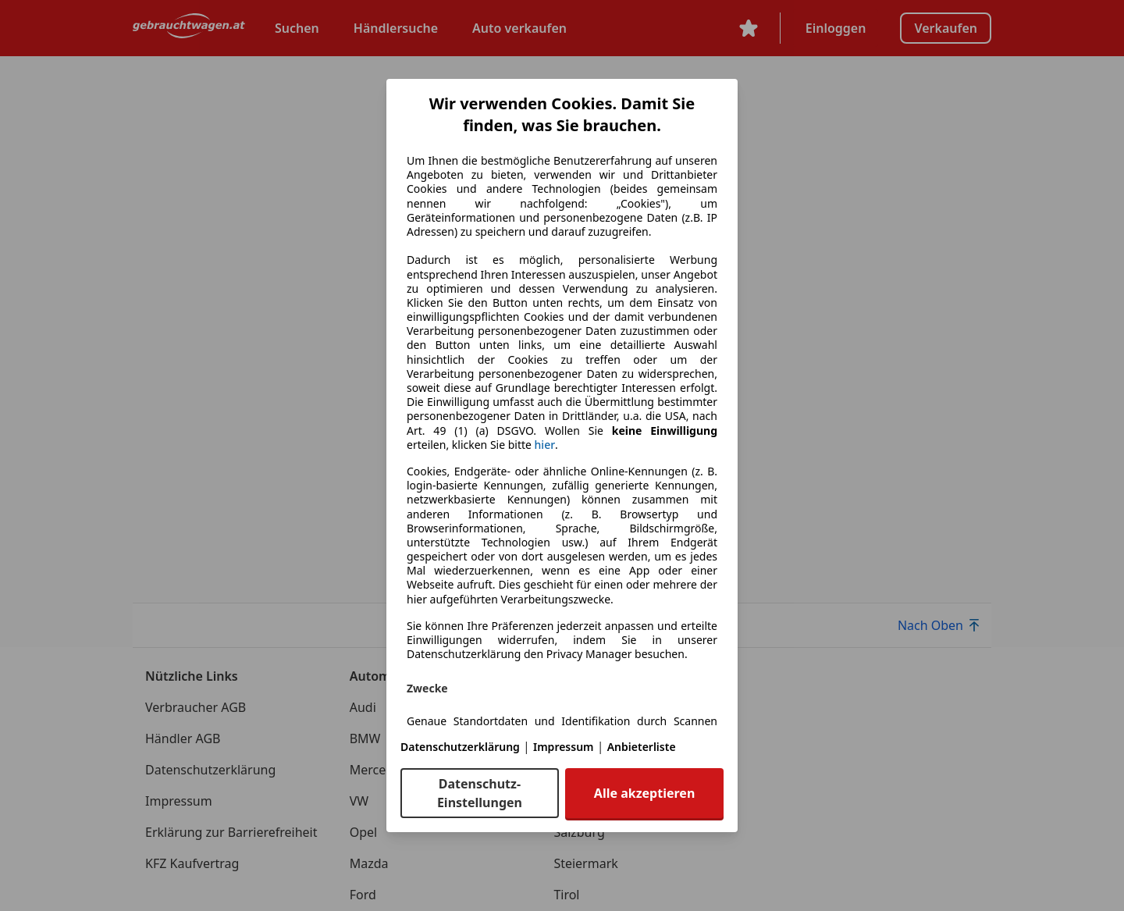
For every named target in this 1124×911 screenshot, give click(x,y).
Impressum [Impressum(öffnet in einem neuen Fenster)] (563, 746)
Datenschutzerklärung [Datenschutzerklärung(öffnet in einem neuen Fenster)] (460, 746)
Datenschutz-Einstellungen (479, 793)
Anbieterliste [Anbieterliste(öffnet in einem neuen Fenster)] (641, 746)
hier (545, 445)
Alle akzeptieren (644, 793)
